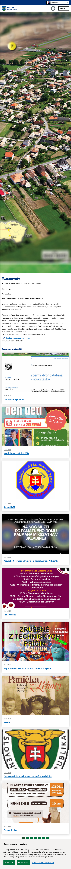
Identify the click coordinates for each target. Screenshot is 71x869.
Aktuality (26, 283)
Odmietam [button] (23, 862)
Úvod (5, 283)
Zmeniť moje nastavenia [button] (43, 862)
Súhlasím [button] (9, 862)
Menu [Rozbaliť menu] (64, 8)
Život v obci (15, 283)
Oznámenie (36, 283)
